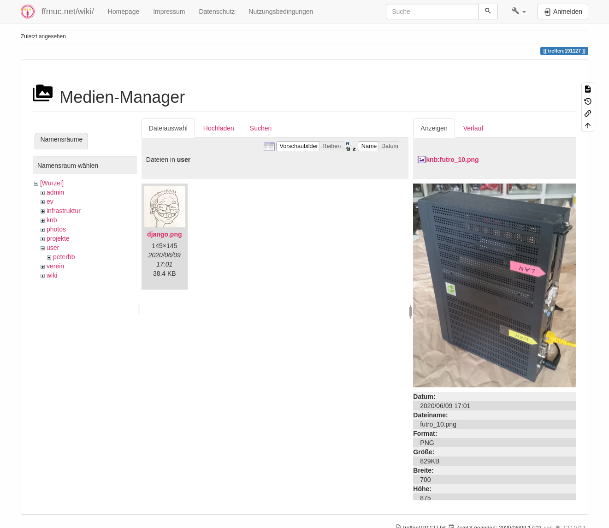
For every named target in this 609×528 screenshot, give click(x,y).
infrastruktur (64, 210)
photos (56, 229)
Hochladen (218, 128)
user (53, 247)
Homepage (124, 11)
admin (55, 192)
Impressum (169, 11)
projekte (58, 238)
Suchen (261, 128)
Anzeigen (433, 128)
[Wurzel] (52, 183)
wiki (52, 275)
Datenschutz (217, 11)
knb (52, 220)
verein (55, 266)
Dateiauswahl (168, 128)
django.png (164, 234)
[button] (519, 11)
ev (50, 201)
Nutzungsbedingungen (280, 11)
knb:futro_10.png (452, 159)
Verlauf (473, 128)
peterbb (64, 257)
